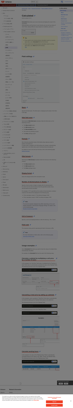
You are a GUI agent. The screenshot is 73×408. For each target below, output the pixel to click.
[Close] (70, 401)
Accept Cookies (54, 405)
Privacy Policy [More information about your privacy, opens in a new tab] (36, 400)
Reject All (54, 401)
